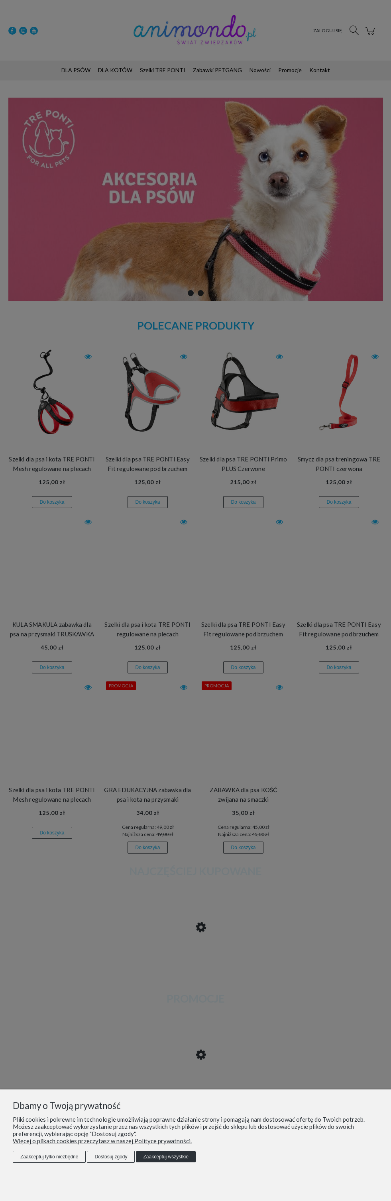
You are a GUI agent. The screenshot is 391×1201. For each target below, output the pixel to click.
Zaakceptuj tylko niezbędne (49, 1157)
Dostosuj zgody (110, 1157)
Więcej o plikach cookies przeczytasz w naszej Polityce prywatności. (102, 1140)
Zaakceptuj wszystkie (165, 1157)
